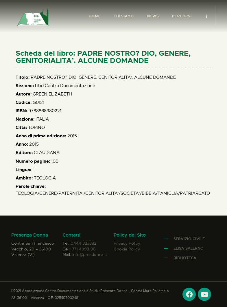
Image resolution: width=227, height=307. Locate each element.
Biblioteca (185, 257)
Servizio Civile (189, 238)
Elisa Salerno (189, 248)
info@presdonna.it (89, 254)
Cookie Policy (127, 249)
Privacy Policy (127, 243)
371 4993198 (83, 249)
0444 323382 (83, 243)
